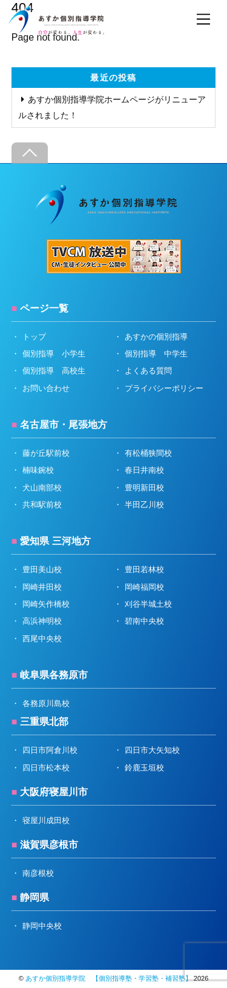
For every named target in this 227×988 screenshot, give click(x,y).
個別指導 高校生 (53, 370)
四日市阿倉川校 (49, 750)
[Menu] (203, 20)
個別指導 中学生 (156, 353)
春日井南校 (144, 470)
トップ (34, 336)
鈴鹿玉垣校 (144, 767)
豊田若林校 (144, 569)
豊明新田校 (144, 487)
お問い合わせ (46, 388)
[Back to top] (30, 153)
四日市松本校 (46, 767)
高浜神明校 (42, 621)
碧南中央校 (144, 621)
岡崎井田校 (42, 587)
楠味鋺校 (38, 470)
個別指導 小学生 (53, 353)
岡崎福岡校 (144, 587)
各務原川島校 (46, 703)
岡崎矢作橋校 (46, 604)
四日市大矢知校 (152, 750)
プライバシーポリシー (164, 388)
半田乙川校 (144, 504)
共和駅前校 (42, 504)
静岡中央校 (42, 925)
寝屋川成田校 (46, 820)
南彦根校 (38, 873)
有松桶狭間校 (148, 453)
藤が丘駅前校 (46, 453)
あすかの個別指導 (156, 336)
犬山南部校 (42, 487)
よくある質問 (148, 370)
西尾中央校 (42, 638)
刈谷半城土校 (148, 604)
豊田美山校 (42, 569)
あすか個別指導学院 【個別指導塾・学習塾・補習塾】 (108, 978)
